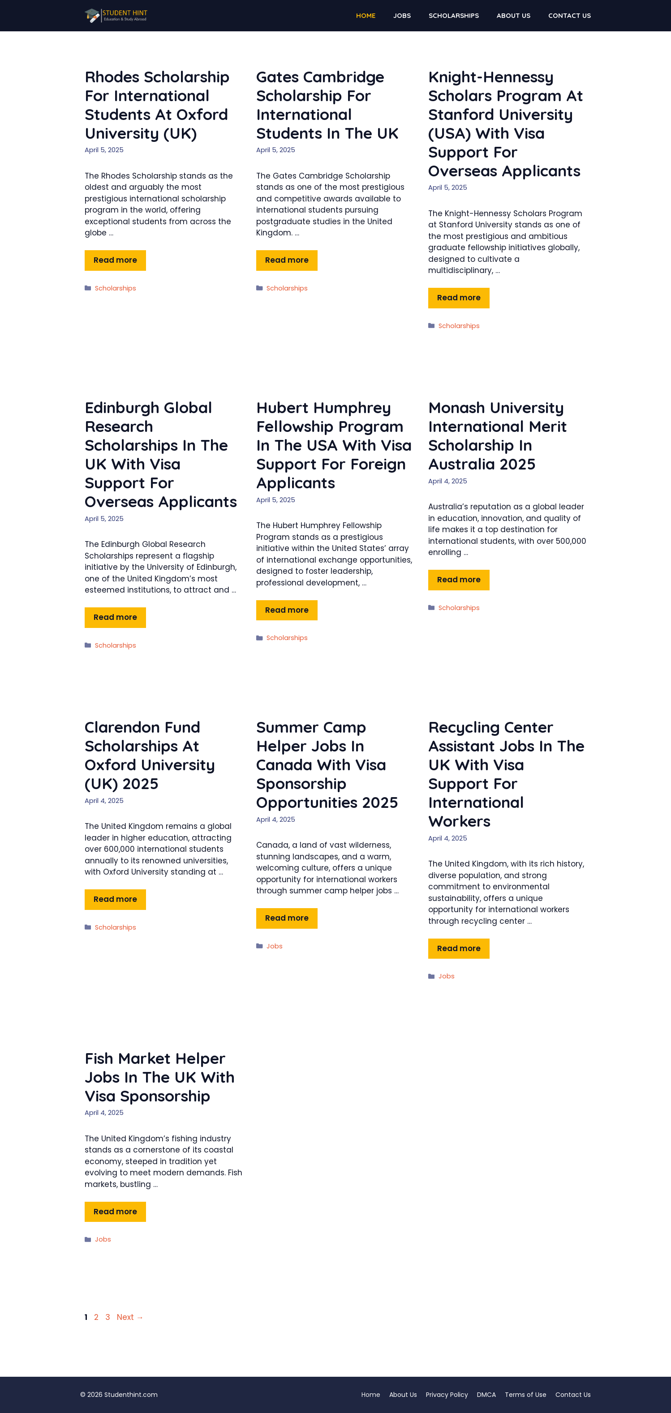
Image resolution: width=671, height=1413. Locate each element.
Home (365, 15)
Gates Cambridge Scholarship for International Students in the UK (327, 105)
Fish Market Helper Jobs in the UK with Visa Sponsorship (160, 1077)
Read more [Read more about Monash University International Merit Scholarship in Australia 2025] (459, 579)
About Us (513, 15)
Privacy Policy (447, 1394)
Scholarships (454, 15)
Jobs (402, 15)
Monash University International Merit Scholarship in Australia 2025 (497, 435)
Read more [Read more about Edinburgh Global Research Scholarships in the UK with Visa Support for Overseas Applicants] (115, 617)
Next (130, 1317)
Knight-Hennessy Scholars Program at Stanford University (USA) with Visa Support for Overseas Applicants (505, 123)
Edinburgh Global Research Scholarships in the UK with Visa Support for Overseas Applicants (161, 454)
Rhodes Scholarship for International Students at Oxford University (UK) (157, 105)
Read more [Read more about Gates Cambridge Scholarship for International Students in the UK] (287, 260)
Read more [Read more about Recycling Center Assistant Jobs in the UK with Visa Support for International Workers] (459, 948)
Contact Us (569, 15)
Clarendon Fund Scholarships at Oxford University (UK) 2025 (150, 755)
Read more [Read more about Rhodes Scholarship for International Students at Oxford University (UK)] (115, 260)
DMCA (486, 1394)
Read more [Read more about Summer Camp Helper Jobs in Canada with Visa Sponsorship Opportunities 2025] (287, 918)
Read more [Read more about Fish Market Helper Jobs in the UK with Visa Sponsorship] (115, 1211)
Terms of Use (525, 1394)
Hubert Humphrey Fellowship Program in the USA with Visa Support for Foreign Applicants (334, 444)
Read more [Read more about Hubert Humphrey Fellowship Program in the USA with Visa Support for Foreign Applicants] (287, 610)
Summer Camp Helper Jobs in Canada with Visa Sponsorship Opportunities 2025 (327, 764)
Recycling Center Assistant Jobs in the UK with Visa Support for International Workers (506, 774)
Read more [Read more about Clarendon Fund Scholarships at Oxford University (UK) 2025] (115, 899)
